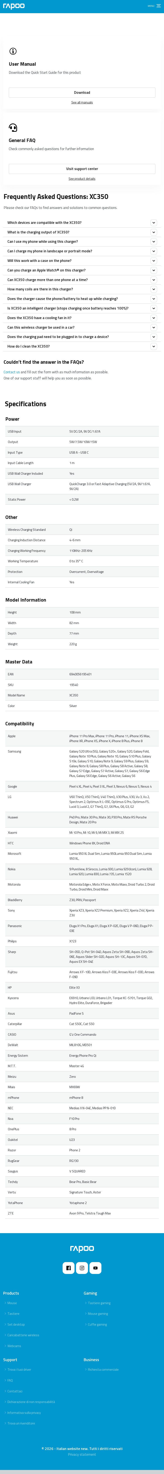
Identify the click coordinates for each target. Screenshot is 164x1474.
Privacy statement (82, 1458)
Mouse (12, 1307)
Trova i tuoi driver (19, 1373)
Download (82, 92)
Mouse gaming (98, 1317)
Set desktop (16, 1328)
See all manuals (82, 102)
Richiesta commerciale (103, 1373)
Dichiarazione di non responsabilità (31, 1406)
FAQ (10, 1384)
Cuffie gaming (97, 1328)
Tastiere (13, 1317)
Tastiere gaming (99, 1307)
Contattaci (14, 1395)
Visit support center (82, 169)
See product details (82, 178)
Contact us (12, 376)
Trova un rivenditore (21, 1427)
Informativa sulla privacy (24, 1416)
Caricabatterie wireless (23, 1339)
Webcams (14, 1350)
